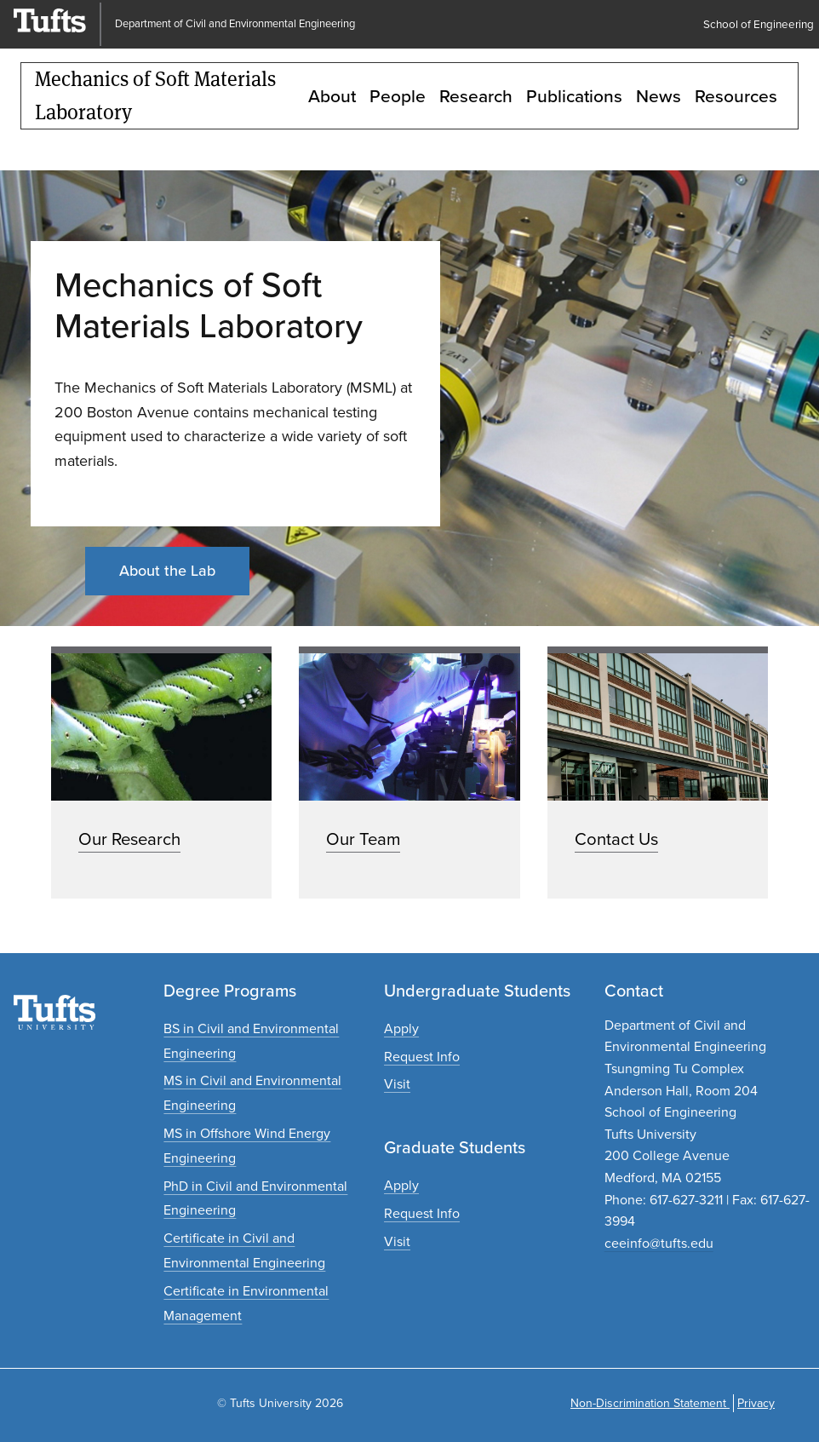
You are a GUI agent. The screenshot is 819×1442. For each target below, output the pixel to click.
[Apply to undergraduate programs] (401, 1028)
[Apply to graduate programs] (401, 1185)
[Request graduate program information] (422, 1213)
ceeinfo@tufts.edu (658, 1243)
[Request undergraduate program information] (422, 1056)
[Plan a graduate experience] (397, 1241)
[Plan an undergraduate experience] (397, 1084)
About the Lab (167, 571)
